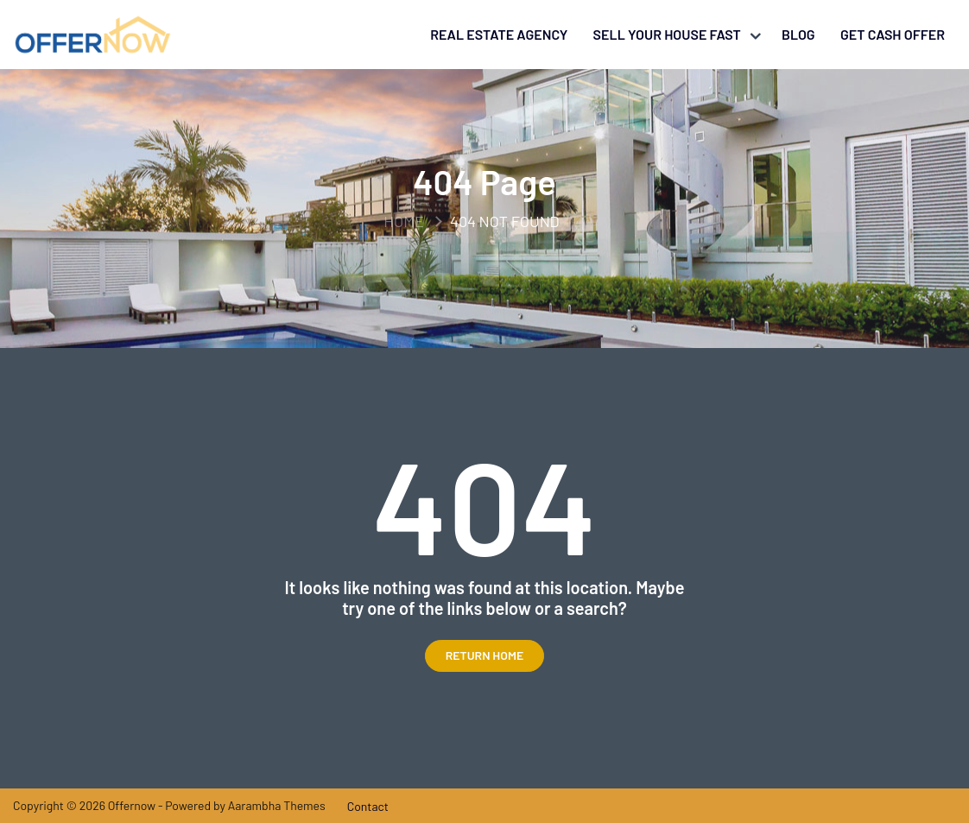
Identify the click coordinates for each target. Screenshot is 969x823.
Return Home (485, 655)
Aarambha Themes (277, 805)
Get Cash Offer (892, 34)
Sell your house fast (667, 34)
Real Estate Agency (498, 34)
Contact (368, 806)
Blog (798, 34)
